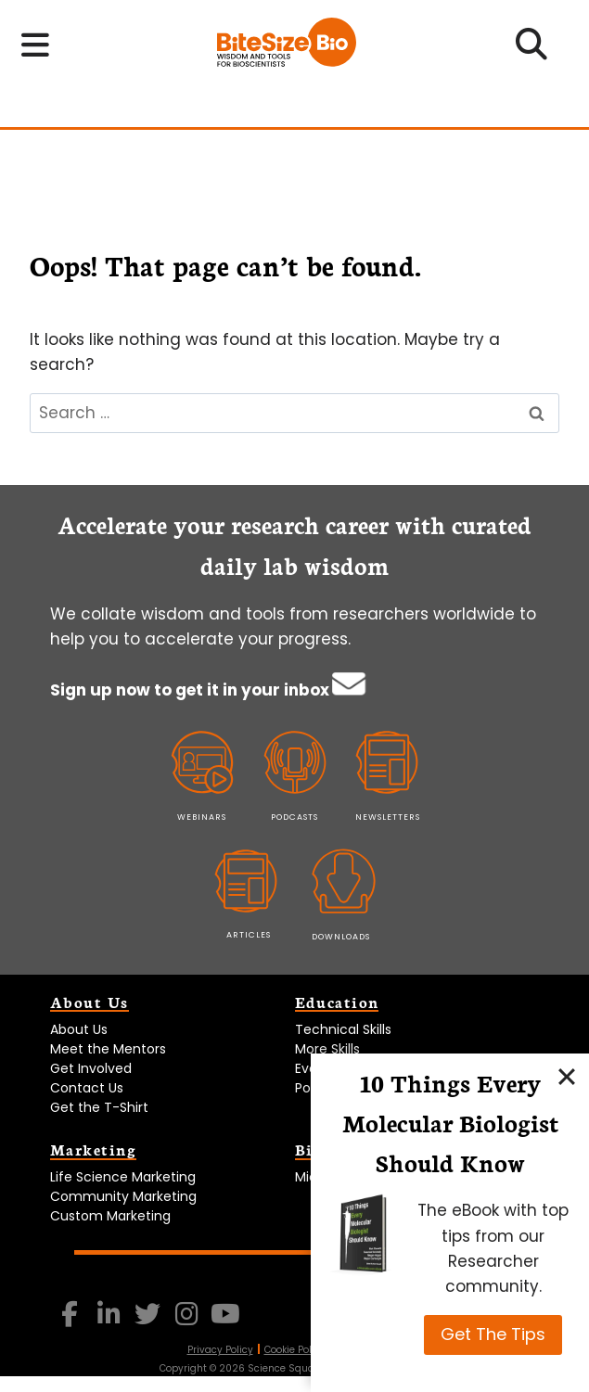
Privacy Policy (220, 1350)
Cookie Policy (295, 1350)
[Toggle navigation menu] (36, 45)
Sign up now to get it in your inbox (191, 690)
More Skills (327, 1049)
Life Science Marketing (123, 1177)
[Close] (566, 1075)
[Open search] (531, 50)
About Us (79, 1029)
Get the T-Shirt (99, 1107)
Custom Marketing (110, 1216)
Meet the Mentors (108, 1049)
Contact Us (86, 1088)
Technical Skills (343, 1029)
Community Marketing (123, 1196)
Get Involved (91, 1068)
